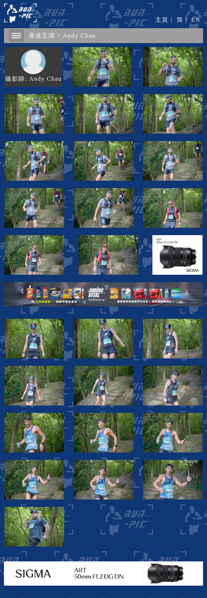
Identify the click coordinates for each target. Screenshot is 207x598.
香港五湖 (42, 35)
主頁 (161, 19)
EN (195, 19)
